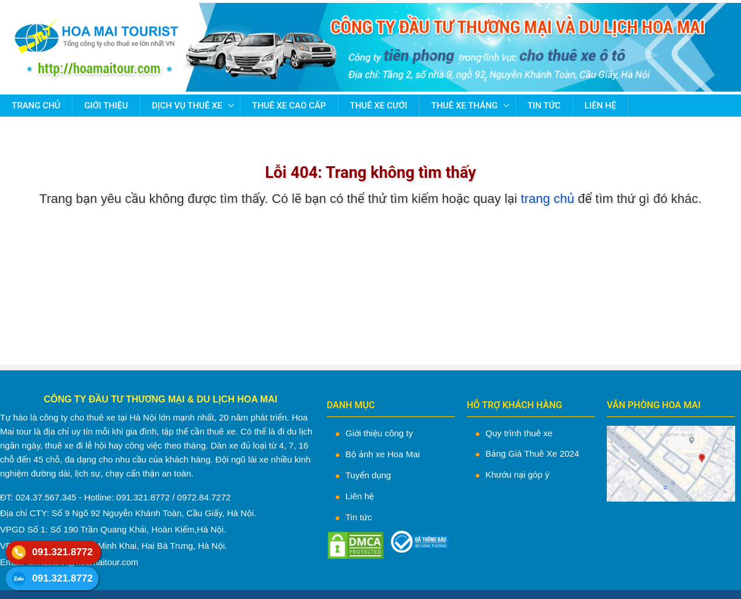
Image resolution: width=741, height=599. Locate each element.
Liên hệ (600, 105)
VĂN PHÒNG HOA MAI (654, 405)
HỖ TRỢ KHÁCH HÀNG (514, 405)
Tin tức (544, 105)
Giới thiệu (106, 105)
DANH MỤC (351, 405)
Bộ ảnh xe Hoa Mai (382, 454)
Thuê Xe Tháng (464, 105)
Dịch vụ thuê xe (187, 105)
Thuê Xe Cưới (379, 105)
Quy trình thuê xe (519, 433)
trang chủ (548, 198)
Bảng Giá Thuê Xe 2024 (532, 453)
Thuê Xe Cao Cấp (289, 105)
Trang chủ (36, 105)
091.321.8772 (62, 552)
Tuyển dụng (368, 475)
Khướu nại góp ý (517, 474)
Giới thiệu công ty (379, 433)
